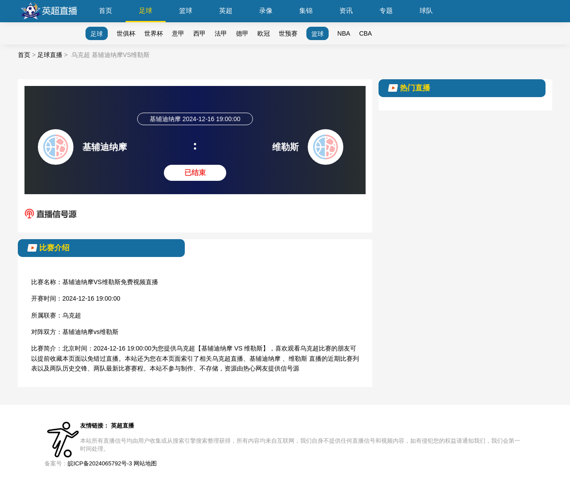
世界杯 (153, 33)
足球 (145, 10)
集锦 (306, 10)
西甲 (199, 33)
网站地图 (145, 463)
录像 (266, 10)
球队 (426, 10)
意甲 (178, 33)
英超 (225, 10)
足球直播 (49, 54)
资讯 (346, 10)
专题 (386, 10)
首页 (105, 10)
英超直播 (122, 425)
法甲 (221, 33)
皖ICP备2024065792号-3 (100, 463)
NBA (344, 33)
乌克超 (71, 315)
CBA (365, 33)
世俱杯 (126, 33)
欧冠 (263, 33)
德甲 (242, 33)
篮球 (185, 10)
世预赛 (288, 33)
